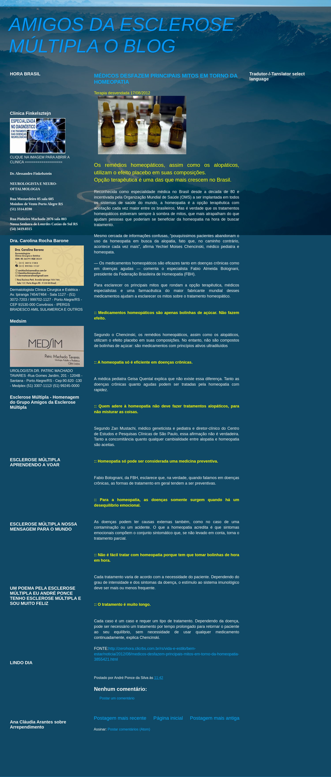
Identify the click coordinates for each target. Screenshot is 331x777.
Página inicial (168, 718)
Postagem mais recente (120, 718)
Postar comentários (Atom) (129, 729)
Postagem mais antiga (214, 718)
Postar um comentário (117, 698)
